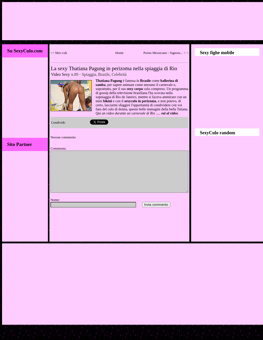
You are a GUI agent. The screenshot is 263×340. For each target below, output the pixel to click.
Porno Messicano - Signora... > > (165, 53)
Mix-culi (61, 53)
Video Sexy (60, 74)
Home (119, 53)
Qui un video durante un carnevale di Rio (125, 113)
